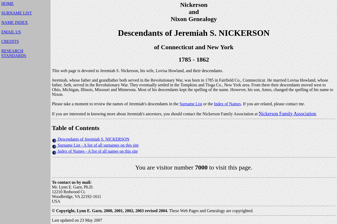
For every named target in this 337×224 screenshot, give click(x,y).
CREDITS (10, 41)
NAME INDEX (14, 22)
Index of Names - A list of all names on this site (97, 151)
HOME (7, 3)
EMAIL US (11, 32)
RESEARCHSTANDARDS (13, 53)
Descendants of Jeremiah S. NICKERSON (93, 139)
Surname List (191, 104)
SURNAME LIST (16, 13)
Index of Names (227, 104)
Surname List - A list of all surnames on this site (98, 145)
